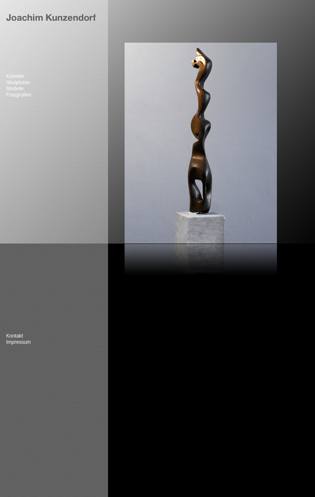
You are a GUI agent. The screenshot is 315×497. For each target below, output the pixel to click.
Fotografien (18, 95)
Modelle (15, 89)
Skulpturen (18, 82)
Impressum (18, 342)
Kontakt (14, 336)
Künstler (15, 76)
